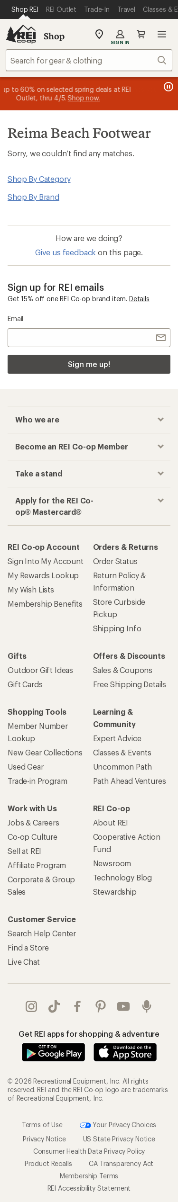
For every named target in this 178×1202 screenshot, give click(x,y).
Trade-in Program (37, 780)
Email (15, 318)
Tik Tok (54, 1006)
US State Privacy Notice (119, 1139)
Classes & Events (122, 752)
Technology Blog (122, 877)
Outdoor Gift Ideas (40, 669)
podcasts (146, 1006)
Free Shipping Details (130, 684)
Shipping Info (117, 628)
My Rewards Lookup (43, 575)
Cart (141, 34)
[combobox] (89, 60)
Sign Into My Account (46, 560)
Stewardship (115, 891)
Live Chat (24, 961)
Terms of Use (42, 1125)
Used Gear (26, 766)
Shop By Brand (33, 196)
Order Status (115, 560)
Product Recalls (48, 1163)
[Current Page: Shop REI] (25, 9)
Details (139, 299)
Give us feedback (65, 252)
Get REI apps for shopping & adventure (89, 1033)
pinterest (100, 1006)
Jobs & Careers (33, 822)
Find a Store (28, 947)
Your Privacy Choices (118, 1125)
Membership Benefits (45, 603)
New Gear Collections (45, 752)
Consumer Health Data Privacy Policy (89, 1151)
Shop (54, 36)
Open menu (162, 34)
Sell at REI (24, 850)
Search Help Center (42, 933)
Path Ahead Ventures (129, 780)
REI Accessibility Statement (89, 1188)
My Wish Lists (31, 589)
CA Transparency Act (121, 1163)
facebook (77, 1006)
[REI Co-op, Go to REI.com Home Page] (21, 34)
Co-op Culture (32, 836)
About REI (111, 822)
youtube (123, 1006)
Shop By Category (39, 178)
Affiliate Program (37, 865)
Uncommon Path (122, 766)
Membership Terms (89, 1176)
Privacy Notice (44, 1139)
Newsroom (112, 863)
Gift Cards (25, 684)
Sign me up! (89, 363)
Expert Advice (117, 738)
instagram (31, 1006)
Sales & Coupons (123, 669)
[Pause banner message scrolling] (167, 86)
